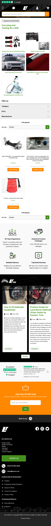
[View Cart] (47, 8)
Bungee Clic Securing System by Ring (13, 42)
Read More (8, 349)
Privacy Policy (8, 494)
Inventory (7, 506)
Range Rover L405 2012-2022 (11, 21)
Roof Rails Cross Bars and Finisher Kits (37, 64)
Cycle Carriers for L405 (37, 42)
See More (25, 356)
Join (25, 409)
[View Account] (37, 8)
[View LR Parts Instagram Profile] (42, 428)
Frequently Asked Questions (13, 484)
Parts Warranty (9, 503)
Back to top (25, 418)
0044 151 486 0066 (11, 466)
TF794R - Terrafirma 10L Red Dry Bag (13, 198)
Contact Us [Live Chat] (13, 8)
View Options (13, 169)
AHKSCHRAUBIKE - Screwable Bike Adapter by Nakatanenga (13, 157)
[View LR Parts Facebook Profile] (37, 428)
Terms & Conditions (10, 491)
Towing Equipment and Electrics (13, 86)
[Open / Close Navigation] (3, 8)
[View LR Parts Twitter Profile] (47, 428)
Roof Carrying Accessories (13, 63)
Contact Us (13, 458)
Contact (6, 481)
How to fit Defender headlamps (14, 308)
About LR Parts (9, 488)
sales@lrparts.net (10, 471)
